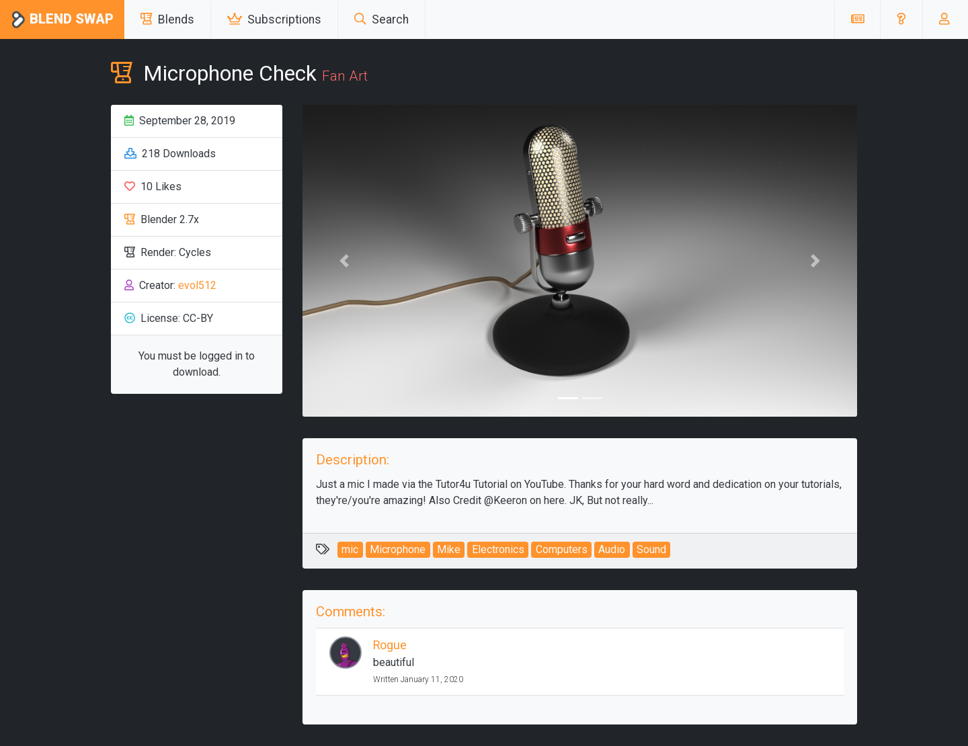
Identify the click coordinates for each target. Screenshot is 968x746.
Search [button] (381, 19)
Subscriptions (274, 19)
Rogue (390, 645)
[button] (901, 19)
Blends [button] (167, 19)
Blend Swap (62, 19)
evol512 (197, 285)
